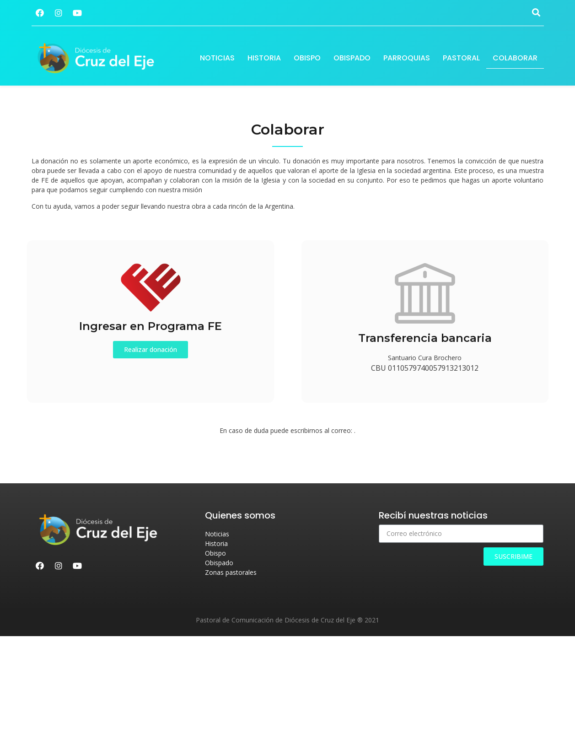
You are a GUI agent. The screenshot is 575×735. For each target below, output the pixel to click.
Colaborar (515, 58)
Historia (264, 58)
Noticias (217, 58)
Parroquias (406, 58)
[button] (150, 349)
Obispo (307, 58)
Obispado (352, 58)
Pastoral (461, 58)
